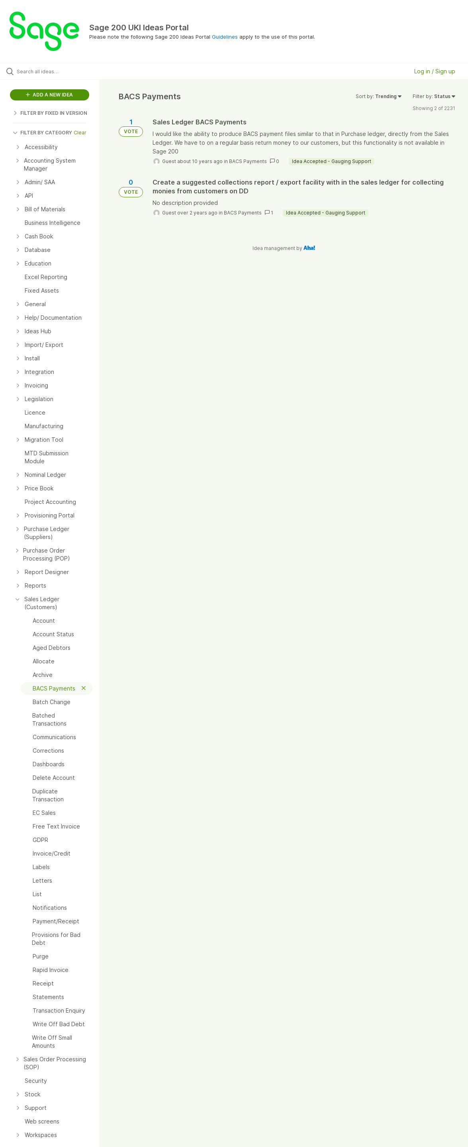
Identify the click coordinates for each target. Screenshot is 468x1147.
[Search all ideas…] (57, 71)
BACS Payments (248, 161)
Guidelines (225, 36)
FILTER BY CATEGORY (42, 133)
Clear (80, 133)
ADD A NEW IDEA (49, 95)
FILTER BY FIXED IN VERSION (50, 113)
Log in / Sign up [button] (434, 71)
